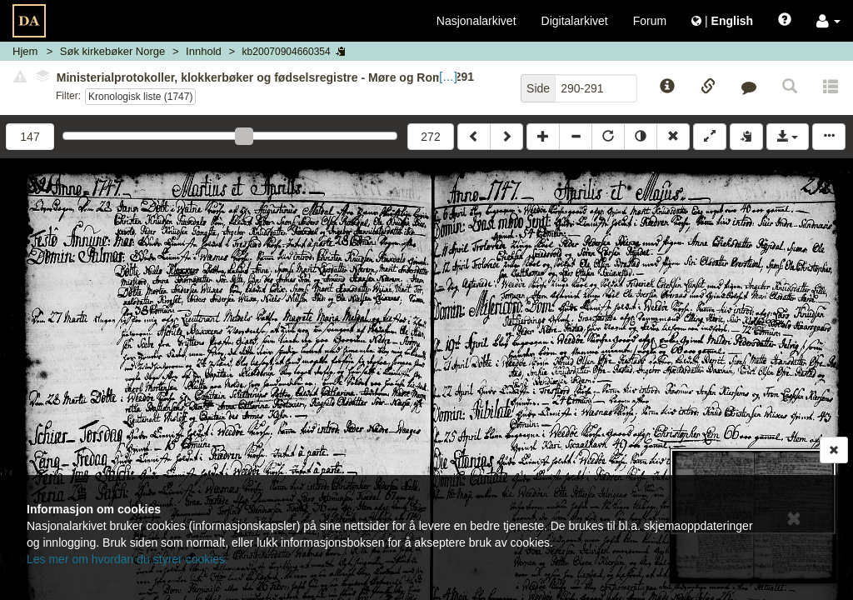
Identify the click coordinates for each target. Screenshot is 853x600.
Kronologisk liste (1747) (140, 96)
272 (430, 136)
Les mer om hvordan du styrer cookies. (127, 559)
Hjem (24, 51)
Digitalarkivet (574, 21)
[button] (828, 21)
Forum (649, 21)
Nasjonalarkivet (476, 21)
